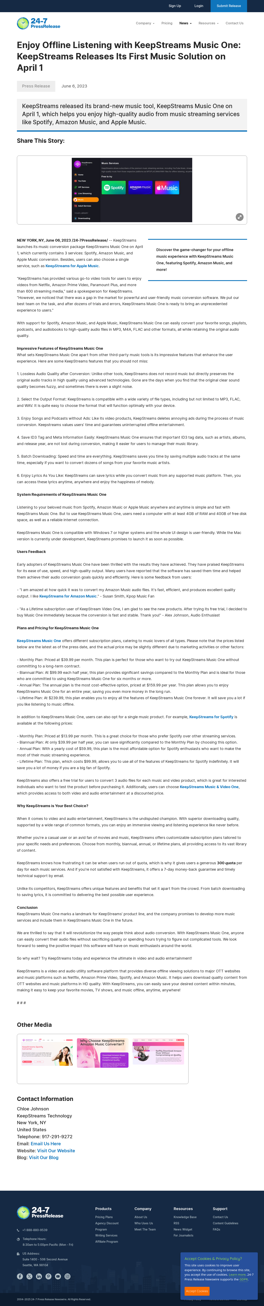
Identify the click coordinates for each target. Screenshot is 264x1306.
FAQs (216, 1229)
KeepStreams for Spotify (211, 717)
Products (103, 1209)
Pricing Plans (104, 1217)
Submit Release (229, 6)
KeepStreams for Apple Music (72, 266)
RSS (176, 1223)
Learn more (237, 1274)
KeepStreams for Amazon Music (68, 596)
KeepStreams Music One (39, 641)
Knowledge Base (185, 1217)
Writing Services (106, 1235)
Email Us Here (46, 1144)
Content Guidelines (225, 1223)
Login (198, 6)
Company (142, 1209)
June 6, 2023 (74, 86)
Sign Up (175, 6)
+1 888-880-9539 (34, 1230)
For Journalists (183, 1235)
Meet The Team (145, 1229)
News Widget (183, 1229)
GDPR (243, 1279)
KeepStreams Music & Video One (209, 787)
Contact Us (235, 23)
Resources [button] (207, 23)
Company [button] (144, 23)
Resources (183, 1209)
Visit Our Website (56, 1151)
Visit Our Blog (44, 1157)
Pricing (166, 23)
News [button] (184, 23)
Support (220, 1209)
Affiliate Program (106, 1241)
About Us (140, 1217)
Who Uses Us (143, 1223)
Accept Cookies (197, 1291)
